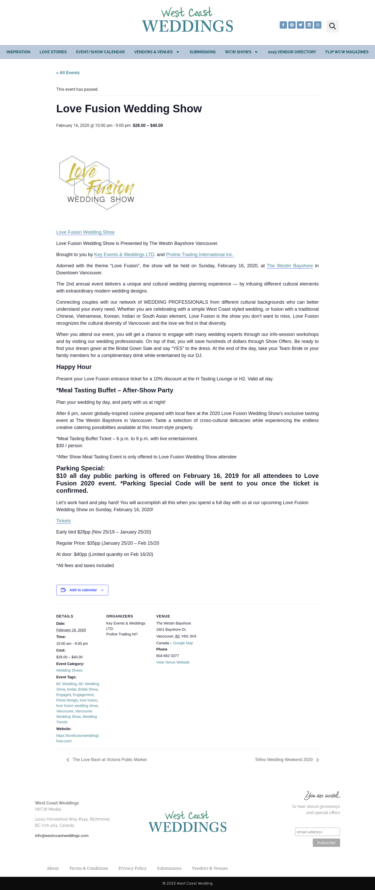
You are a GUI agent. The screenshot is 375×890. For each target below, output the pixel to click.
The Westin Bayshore (290, 265)
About (53, 868)
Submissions (203, 52)
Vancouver (64, 711)
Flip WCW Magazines (347, 52)
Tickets (63, 520)
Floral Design (67, 700)
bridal (71, 689)
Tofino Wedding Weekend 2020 (284, 759)
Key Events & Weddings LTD (124, 254)
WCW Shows (242, 51)
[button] (333, 26)
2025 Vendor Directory (292, 52)
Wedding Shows (69, 670)
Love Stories (53, 52)
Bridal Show (87, 689)
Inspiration (18, 52)
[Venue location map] (233, 639)
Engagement (83, 695)
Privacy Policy (132, 868)
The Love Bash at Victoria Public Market (109, 759)
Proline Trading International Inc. (200, 254)
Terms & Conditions (88, 868)
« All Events (68, 72)
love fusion (88, 700)
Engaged (63, 695)
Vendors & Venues (157, 51)
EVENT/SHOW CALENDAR (100, 52)
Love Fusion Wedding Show (85, 232)
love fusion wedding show (77, 706)
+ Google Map (181, 643)
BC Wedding (66, 684)
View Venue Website (173, 662)
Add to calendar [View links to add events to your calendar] (83, 590)
